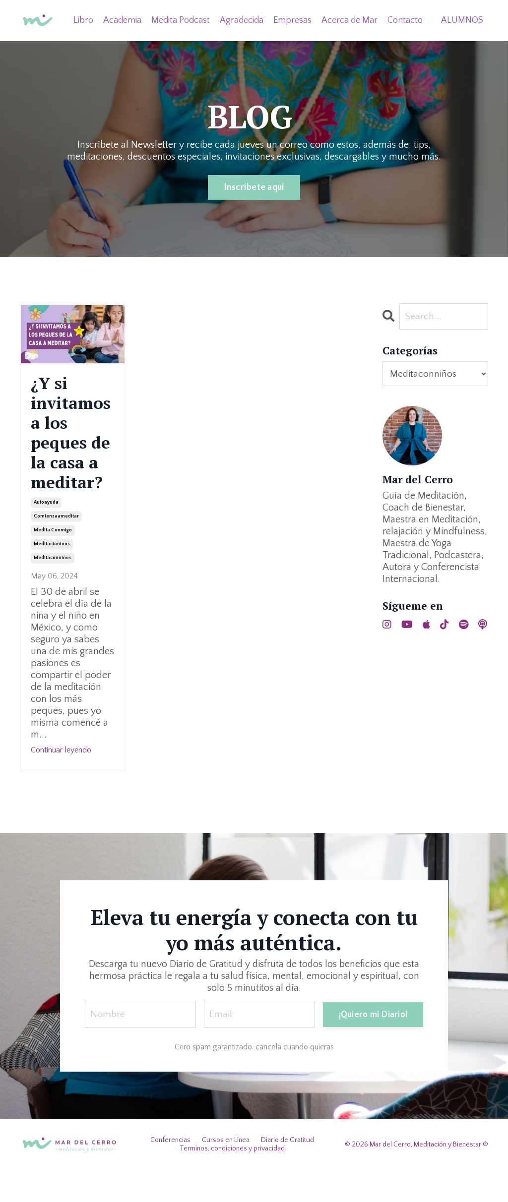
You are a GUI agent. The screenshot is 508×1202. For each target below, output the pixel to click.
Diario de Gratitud (287, 1172)
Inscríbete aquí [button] (254, 187)
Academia (122, 20)
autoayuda (46, 533)
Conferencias (170, 1172)
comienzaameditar (56, 547)
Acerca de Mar (349, 20)
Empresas (292, 20)
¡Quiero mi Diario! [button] (372, 1045)
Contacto (405, 20)
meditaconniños (52, 589)
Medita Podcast (180, 20)
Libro (83, 20)
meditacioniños (52, 575)
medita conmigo (53, 561)
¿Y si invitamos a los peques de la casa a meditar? (73, 448)
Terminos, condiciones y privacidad (232, 1180)
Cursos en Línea (226, 1172)
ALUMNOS (462, 20)
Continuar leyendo (61, 781)
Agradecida (241, 20)
